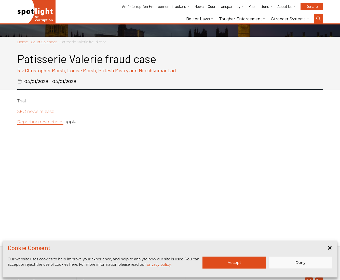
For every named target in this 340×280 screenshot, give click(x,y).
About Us (284, 6)
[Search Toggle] (318, 18)
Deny (300, 262)
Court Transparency (224, 6)
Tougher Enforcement (240, 18)
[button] (329, 247)
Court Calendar (44, 42)
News (199, 6)
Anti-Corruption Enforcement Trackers (154, 6)
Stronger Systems (288, 18)
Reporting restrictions (40, 121)
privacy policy (159, 264)
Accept (234, 262)
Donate (312, 6)
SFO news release (36, 111)
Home (22, 42)
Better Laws (198, 18)
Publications (259, 6)
